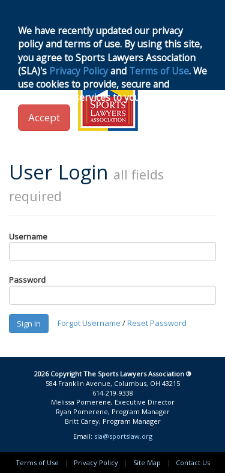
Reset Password (157, 322)
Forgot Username (89, 322)
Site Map (147, 462)
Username (28, 236)
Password (27, 279)
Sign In (29, 323)
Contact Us (193, 462)
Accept (44, 117)
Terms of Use (37, 462)
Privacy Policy (96, 462)
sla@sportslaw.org (123, 436)
